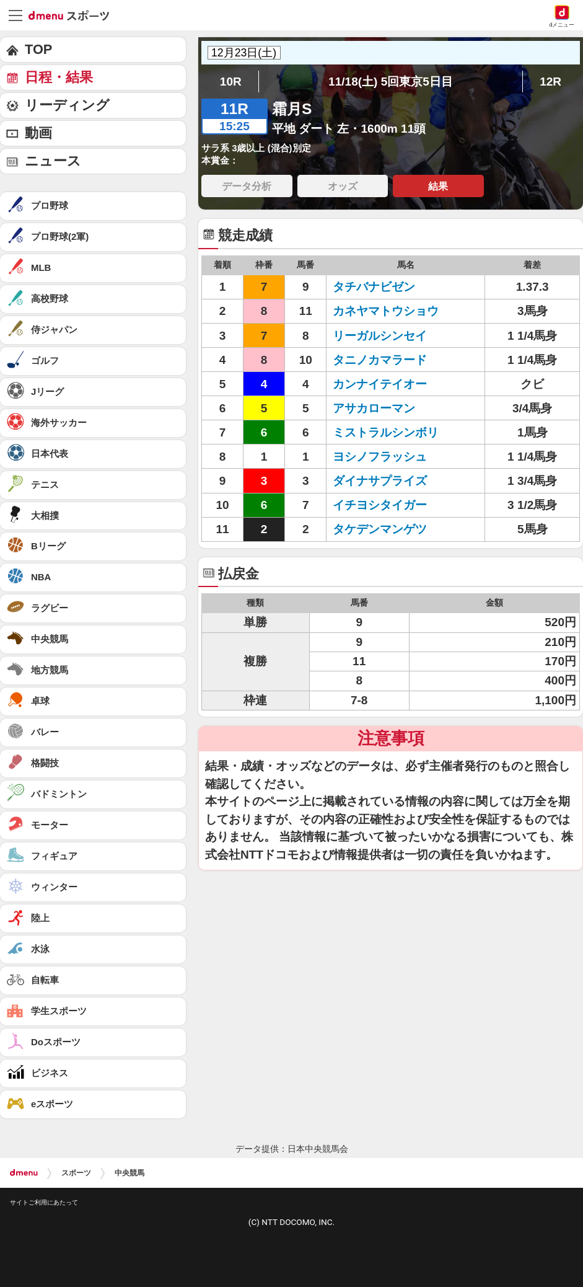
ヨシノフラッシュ (380, 456)
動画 (38, 133)
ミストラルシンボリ (386, 432)
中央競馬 (129, 1173)
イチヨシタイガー (380, 504)
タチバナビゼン (374, 286)
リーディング (67, 105)
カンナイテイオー (380, 384)
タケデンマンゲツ (380, 529)
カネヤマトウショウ (386, 310)
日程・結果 (59, 77)
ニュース (53, 161)
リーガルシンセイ (380, 335)
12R (550, 81)
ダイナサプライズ (380, 480)
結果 (438, 186)
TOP (38, 49)
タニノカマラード (380, 359)
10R (231, 81)
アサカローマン (374, 408)
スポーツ (76, 1173)
